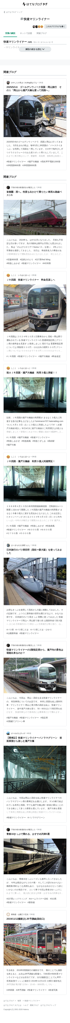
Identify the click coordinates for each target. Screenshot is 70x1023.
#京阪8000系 (12, 259)
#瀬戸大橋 (11, 445)
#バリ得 (10, 629)
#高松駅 (51, 441)
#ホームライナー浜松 (38, 899)
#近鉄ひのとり (26, 259)
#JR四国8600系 (13, 165)
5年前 (39, 830)
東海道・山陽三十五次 (19, 914)
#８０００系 (33, 529)
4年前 (29, 733)
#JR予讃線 (21, 990)
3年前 (34, 457)
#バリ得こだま (22, 629)
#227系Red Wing (42, 259)
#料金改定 (56, 356)
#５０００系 (25, 533)
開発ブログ (34, 1005)
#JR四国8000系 (29, 165)
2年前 (39, 187)
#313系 (53, 899)
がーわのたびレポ (18, 733)
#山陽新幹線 (12, 633)
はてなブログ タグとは (12, 1005)
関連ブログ (42, 33)
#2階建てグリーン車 (15, 721)
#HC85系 (47, 263)
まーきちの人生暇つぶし (20, 545)
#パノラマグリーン (36, 817)
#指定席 (44, 717)
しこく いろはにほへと (20, 275)
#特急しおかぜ (13, 263)
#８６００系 (46, 529)
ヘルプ (25, 1005)
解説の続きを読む (35, 49)
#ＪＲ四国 (11, 356)
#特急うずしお (39, 441)
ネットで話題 (26, 33)
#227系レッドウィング (16, 899)
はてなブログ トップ (12, 12)
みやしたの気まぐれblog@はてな (24, 83)
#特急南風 (26, 441)
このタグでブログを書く (55, 26)
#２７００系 (12, 533)
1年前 (41, 83)
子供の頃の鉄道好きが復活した (23, 187)
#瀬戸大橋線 (33, 161)
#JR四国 (10, 990)
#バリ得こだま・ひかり (41, 629)
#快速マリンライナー (16, 161)
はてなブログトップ (48, 1005)
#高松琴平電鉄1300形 (50, 161)
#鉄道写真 (53, 990)
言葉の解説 (10, 33)
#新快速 (31, 902)
